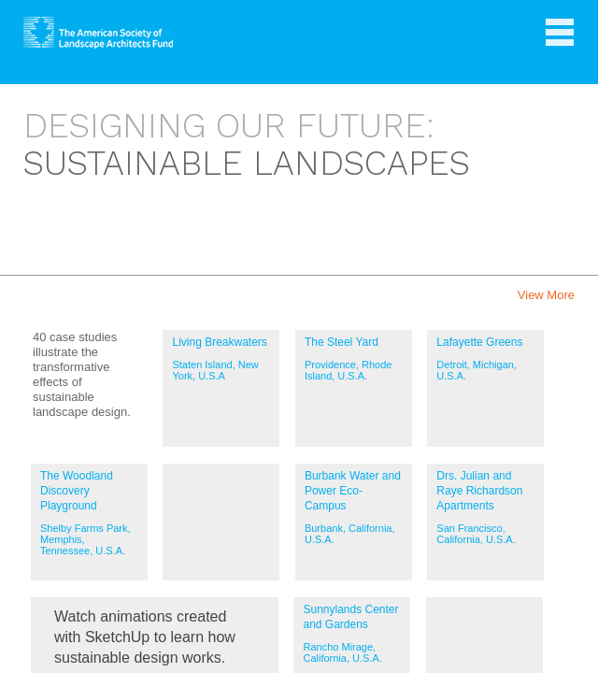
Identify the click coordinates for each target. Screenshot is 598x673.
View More (546, 295)
